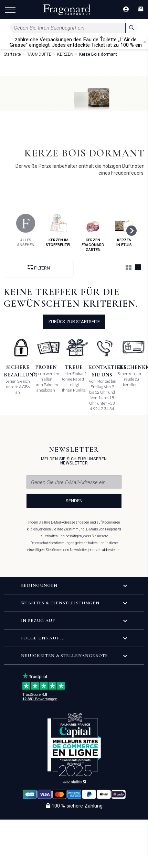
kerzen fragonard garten (93, 233)
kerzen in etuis (124, 230)
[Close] (145, 42)
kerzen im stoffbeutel (58, 230)
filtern (39, 268)
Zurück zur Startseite (74, 321)
